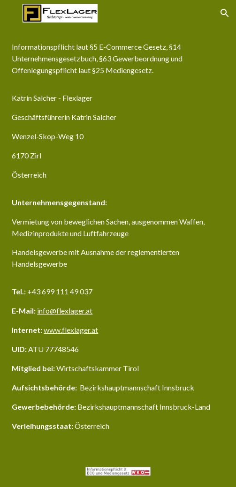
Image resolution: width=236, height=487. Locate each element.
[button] (11, 13)
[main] (118, 240)
